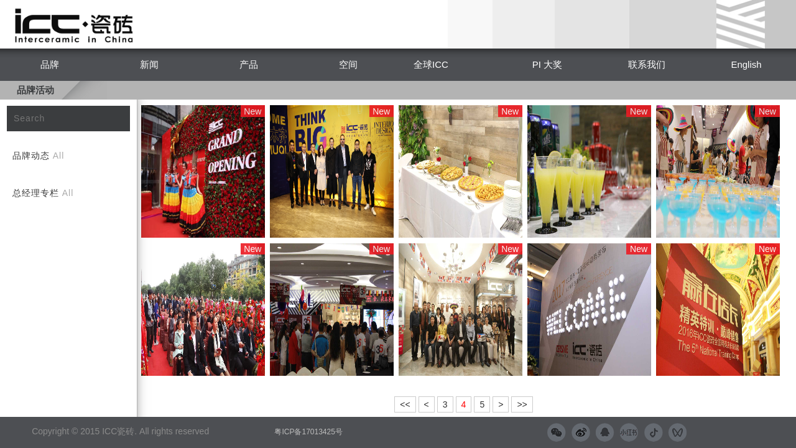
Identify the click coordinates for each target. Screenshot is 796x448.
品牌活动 (35, 90)
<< (405, 404)
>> (522, 404)
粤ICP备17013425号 (308, 431)
